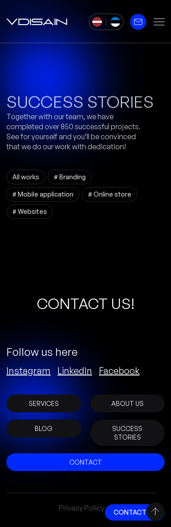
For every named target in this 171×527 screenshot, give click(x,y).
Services (44, 403)
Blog (43, 428)
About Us (127, 403)
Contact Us (135, 512)
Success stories (127, 433)
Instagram (28, 370)
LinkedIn (74, 370)
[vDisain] (36, 21)
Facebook (119, 370)
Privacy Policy (81, 507)
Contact (85, 462)
